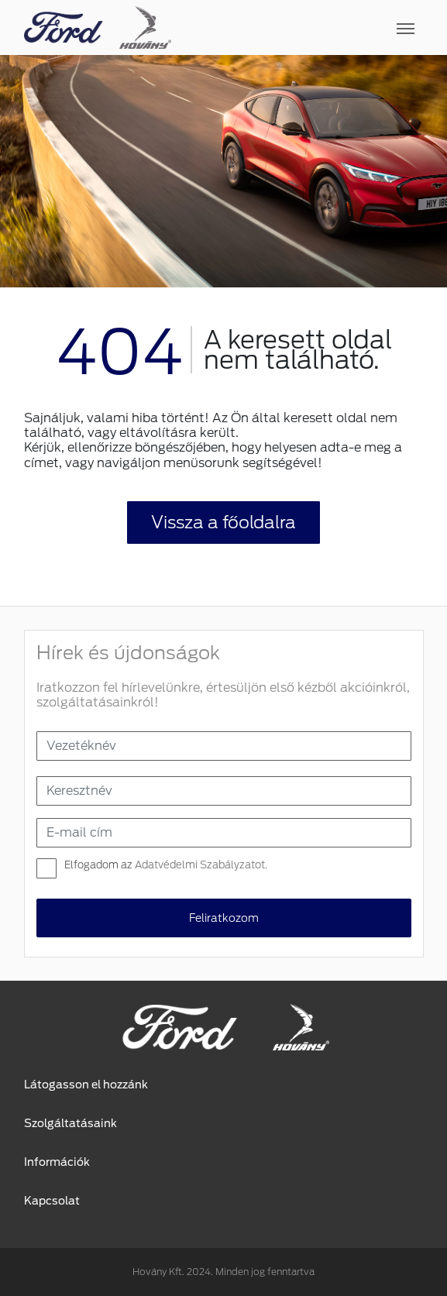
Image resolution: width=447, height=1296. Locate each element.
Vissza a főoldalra (223, 522)
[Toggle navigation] (297, 28)
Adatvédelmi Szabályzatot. (201, 865)
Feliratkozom (224, 918)
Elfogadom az (165, 865)
